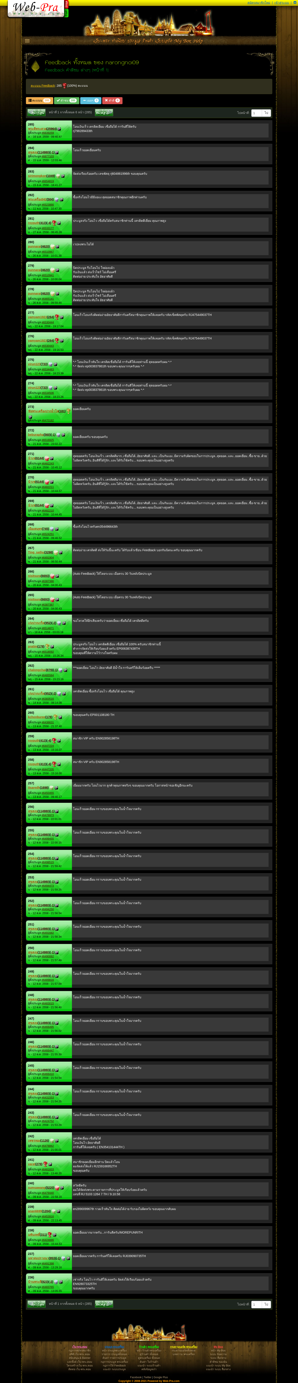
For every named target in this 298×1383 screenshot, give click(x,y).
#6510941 (48, 275)
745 (45, 528)
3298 (48, 552)
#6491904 (48, 557)
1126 (44, 1140)
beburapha (36, 434)
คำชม (67, 100)
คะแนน (40, 100)
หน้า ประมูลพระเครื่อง (114, 1350)
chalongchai (37, 670)
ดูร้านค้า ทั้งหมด (149, 1354)
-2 (54, 623)
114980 (44, 152)
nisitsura (34, 576)
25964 (51, 129)
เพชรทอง (34, 1140)
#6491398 (48, 1263)
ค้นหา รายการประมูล (114, 1357)
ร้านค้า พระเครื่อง (149, 1346)
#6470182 (48, 420)
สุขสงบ (33, 152)
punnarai (34, 246)
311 (43, 1234)
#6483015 (48, 1003)
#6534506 (48, 393)
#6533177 (48, 228)
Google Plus (161, 1377)
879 (49, 670)
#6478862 (48, 1145)
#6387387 (48, 604)
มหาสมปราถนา (38, 1258)
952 (47, 623)
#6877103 (48, 156)
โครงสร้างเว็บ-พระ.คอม (79, 1365)
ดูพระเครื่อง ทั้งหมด (149, 1357)
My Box (218, 1346)
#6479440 (48, 1193)
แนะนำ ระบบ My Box (218, 1365)
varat (31, 1164)
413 (42, 223)
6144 (39, 458)
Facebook (136, 1377)
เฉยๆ (91, 100)
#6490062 (48, 956)
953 (52, 1258)
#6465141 (48, 298)
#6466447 (48, 1050)
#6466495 (48, 1027)
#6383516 (48, 698)
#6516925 (48, 440)
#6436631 (48, 722)
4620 (45, 246)
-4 (49, 223)
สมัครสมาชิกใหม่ (258, 2)
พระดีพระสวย (37, 129)
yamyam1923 (37, 317)
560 (47, 434)
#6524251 (48, 534)
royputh (33, 223)
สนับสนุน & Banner (79, 1357)
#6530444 (48, 322)
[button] (294, 2)
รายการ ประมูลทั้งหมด (114, 1354)
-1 (52, 152)
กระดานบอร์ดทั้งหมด (184, 1350)
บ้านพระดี (34, 1281)
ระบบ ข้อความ (218, 1354)
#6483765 (48, 1287)
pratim (32, 646)
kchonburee (36, 717)
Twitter (147, 1377)
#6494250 (48, 909)
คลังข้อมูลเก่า (149, 1369)
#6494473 (48, 885)
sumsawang (37, 1187)
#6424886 (48, 1240)
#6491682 (48, 932)
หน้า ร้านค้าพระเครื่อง (149, 1350)
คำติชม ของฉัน (218, 1361)
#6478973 (48, 815)
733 (44, 364)
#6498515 (48, 862)
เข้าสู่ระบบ (281, 2)
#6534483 (48, 369)
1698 (44, 787)
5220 (49, 1187)
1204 (46, 1211)
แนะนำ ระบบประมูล (114, 1369)
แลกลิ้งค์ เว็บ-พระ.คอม (79, 1361)
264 (50, 317)
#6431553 (48, 1097)
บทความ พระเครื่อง (183, 1354)
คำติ (112, 100)
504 (50, 199)
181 (62, 411)
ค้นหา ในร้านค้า (149, 1361)
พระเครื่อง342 (37, 199)
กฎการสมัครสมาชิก (80, 1350)
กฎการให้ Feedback (114, 1365)
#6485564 (48, 675)
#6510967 (48, 251)
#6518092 (48, 651)
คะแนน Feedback (43, 85)
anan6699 (35, 1211)
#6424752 (48, 1121)
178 (40, 646)
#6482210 (48, 510)
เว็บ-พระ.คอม (79, 1346)
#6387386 (48, 581)
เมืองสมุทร (35, 528)
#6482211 (48, 487)
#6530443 (48, 345)
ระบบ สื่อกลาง (218, 1357)
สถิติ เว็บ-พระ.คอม (79, 1354)
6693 (45, 576)
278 (38, 1164)
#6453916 (48, 1216)
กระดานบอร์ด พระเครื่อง (183, 1346)
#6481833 (48, 1169)
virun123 (34, 364)
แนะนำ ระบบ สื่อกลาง (218, 1369)
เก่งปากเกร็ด (36, 623)
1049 (50, 176)
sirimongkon (37, 176)
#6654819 (48, 181)
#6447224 (48, 745)
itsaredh (34, 787)
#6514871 (48, 628)
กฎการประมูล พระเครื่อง (114, 1361)
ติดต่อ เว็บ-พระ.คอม (79, 1369)
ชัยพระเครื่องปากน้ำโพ (43, 411)
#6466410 (48, 1074)
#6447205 (48, 769)
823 (44, 1281)
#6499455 (48, 838)
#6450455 (48, 793)
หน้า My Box (218, 1350)
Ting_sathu (36, 552)
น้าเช (31, 458)
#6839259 (48, 132)
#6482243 (48, 463)
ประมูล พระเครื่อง (114, 1346)
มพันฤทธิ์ (34, 1234)
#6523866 (48, 204)
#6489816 (48, 979)
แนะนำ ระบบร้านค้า (149, 1365)
